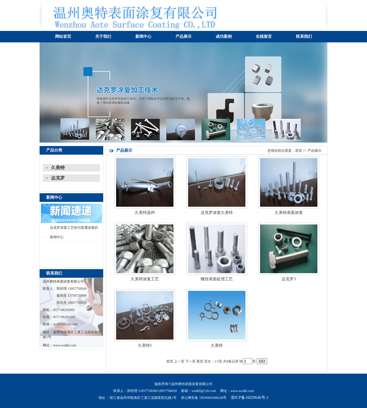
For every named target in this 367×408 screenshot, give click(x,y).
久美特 (58, 167)
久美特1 (145, 345)
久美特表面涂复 (289, 212)
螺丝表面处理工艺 (217, 279)
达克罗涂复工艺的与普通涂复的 (74, 228)
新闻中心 (57, 237)
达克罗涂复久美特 (217, 212)
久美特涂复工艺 (145, 279)
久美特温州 (145, 212)
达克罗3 (289, 279)
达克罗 (58, 178)
